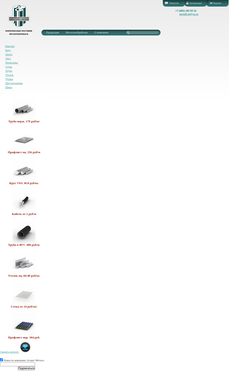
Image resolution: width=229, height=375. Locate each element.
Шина (8, 87)
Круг (8, 50)
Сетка (8, 66)
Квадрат (10, 46)
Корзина (217, 3)
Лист (8, 58)
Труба (8, 70)
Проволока (11, 62)
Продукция (52, 32)
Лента (8, 54)
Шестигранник (14, 83)
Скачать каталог (15, 352)
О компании (101, 32)
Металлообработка (77, 32)
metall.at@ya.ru (188, 14)
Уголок (9, 75)
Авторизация (195, 3)
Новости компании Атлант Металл (22, 360)
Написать (174, 3)
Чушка (9, 79)
